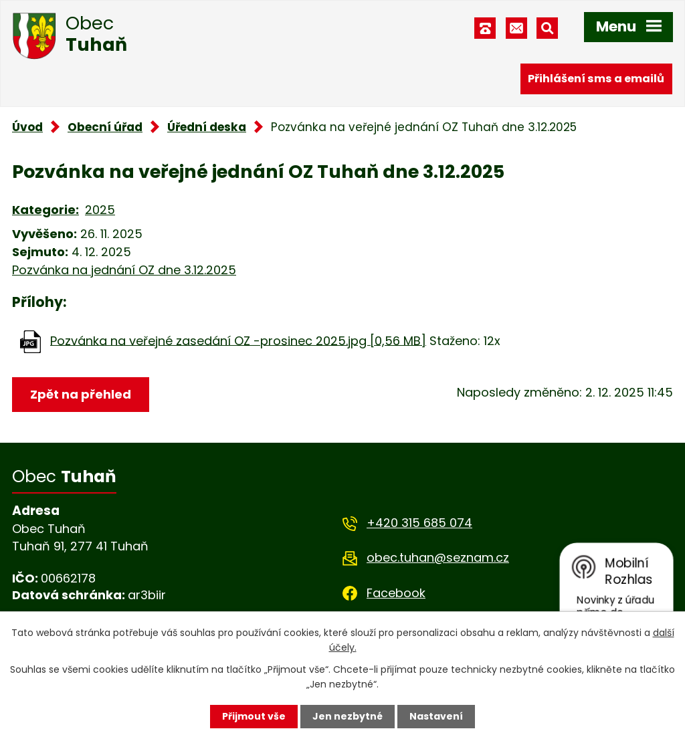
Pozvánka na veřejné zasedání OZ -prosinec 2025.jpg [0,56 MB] (238, 340)
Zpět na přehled (80, 394)
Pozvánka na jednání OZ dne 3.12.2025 (124, 269)
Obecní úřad (105, 127)
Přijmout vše (254, 716)
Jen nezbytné (347, 716)
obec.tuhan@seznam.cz (438, 557)
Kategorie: (45, 209)
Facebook (396, 593)
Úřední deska (206, 127)
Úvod (27, 127)
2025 (100, 209)
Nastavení (436, 716)
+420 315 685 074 (419, 522)
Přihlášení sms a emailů (596, 78)
